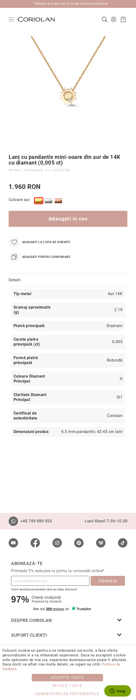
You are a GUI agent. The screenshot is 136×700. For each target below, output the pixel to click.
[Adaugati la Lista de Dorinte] (39, 242)
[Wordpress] (100, 543)
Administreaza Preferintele (67, 694)
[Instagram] (57, 543)
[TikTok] (122, 543)
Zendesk (56, 601)
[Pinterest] (79, 543)
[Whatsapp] (13, 521)
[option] (39, 200)
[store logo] (36, 19)
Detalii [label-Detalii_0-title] (14, 280)
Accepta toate (67, 677)
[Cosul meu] (123, 19)
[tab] (68, 280)
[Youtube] (13, 543)
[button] (114, 19)
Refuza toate (67, 685)
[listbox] (78, 201)
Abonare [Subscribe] (107, 580)
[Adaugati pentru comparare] (39, 257)
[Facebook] (35, 543)
